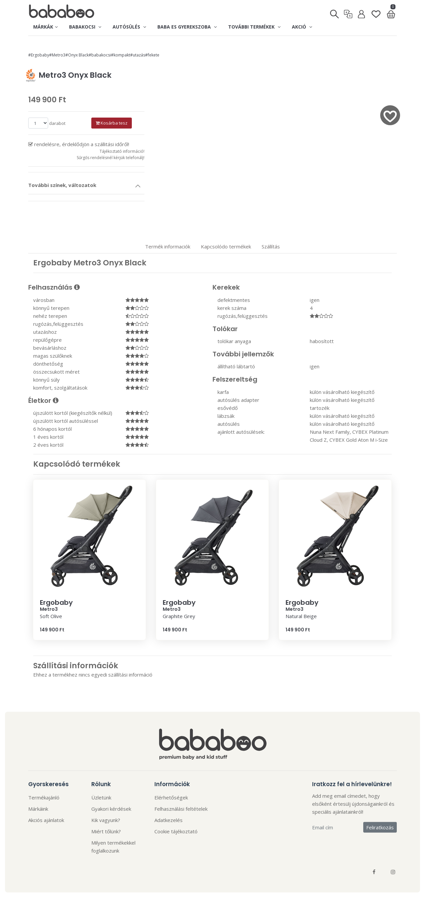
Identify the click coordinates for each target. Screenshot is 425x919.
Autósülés (129, 27)
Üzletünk (101, 797)
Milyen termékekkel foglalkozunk (113, 846)
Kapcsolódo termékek (226, 246)
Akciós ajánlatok (46, 820)
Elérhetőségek (171, 797)
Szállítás (271, 246)
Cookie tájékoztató (176, 831)
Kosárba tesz (112, 123)
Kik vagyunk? (105, 820)
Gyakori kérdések (111, 808)
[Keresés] (335, 12)
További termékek (254, 27)
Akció (302, 27)
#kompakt (120, 55)
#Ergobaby (38, 55)
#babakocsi (100, 55)
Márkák (45, 27)
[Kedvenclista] (376, 11)
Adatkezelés (168, 820)
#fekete (152, 55)
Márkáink (38, 808)
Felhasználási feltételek (181, 808)
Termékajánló (43, 797)
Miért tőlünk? (106, 831)
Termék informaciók (167, 246)
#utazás (137, 55)
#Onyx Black (77, 55)
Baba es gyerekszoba (187, 27)
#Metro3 (57, 55)
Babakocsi (85, 27)
